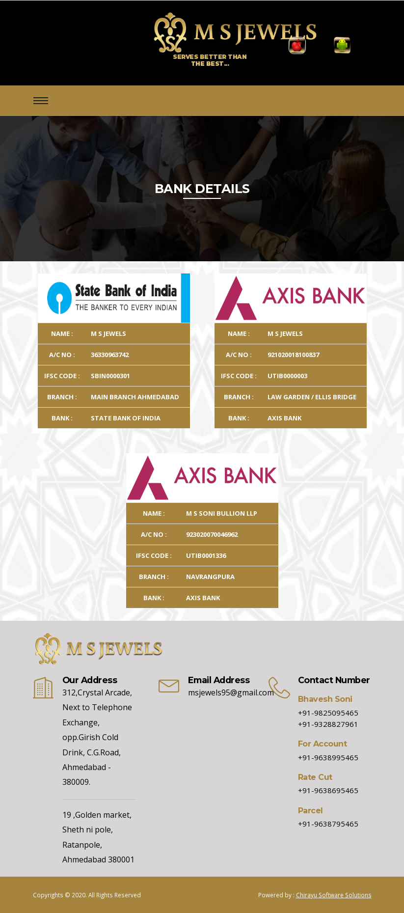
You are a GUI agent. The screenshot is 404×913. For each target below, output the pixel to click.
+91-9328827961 (328, 724)
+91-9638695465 (328, 790)
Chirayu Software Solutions (334, 895)
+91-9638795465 (328, 824)
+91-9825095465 (328, 713)
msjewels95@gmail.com (231, 692)
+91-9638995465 (328, 757)
